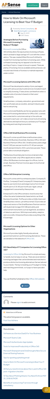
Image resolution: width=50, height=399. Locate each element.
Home (4, 12)
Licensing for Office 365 (12, 254)
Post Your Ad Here (10, 320)
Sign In (44, 5)
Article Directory (14, 12)
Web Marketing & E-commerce (25, 31)
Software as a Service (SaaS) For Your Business (22, 333)
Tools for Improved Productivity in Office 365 (21, 346)
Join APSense (33, 5)
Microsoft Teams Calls (12, 338)
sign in (19, 302)
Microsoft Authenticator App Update (18, 342)
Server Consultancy (27, 29)
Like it (25, 286)
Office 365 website (37, 279)
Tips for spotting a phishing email (16, 357)
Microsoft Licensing (11, 49)
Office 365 (30, 239)
